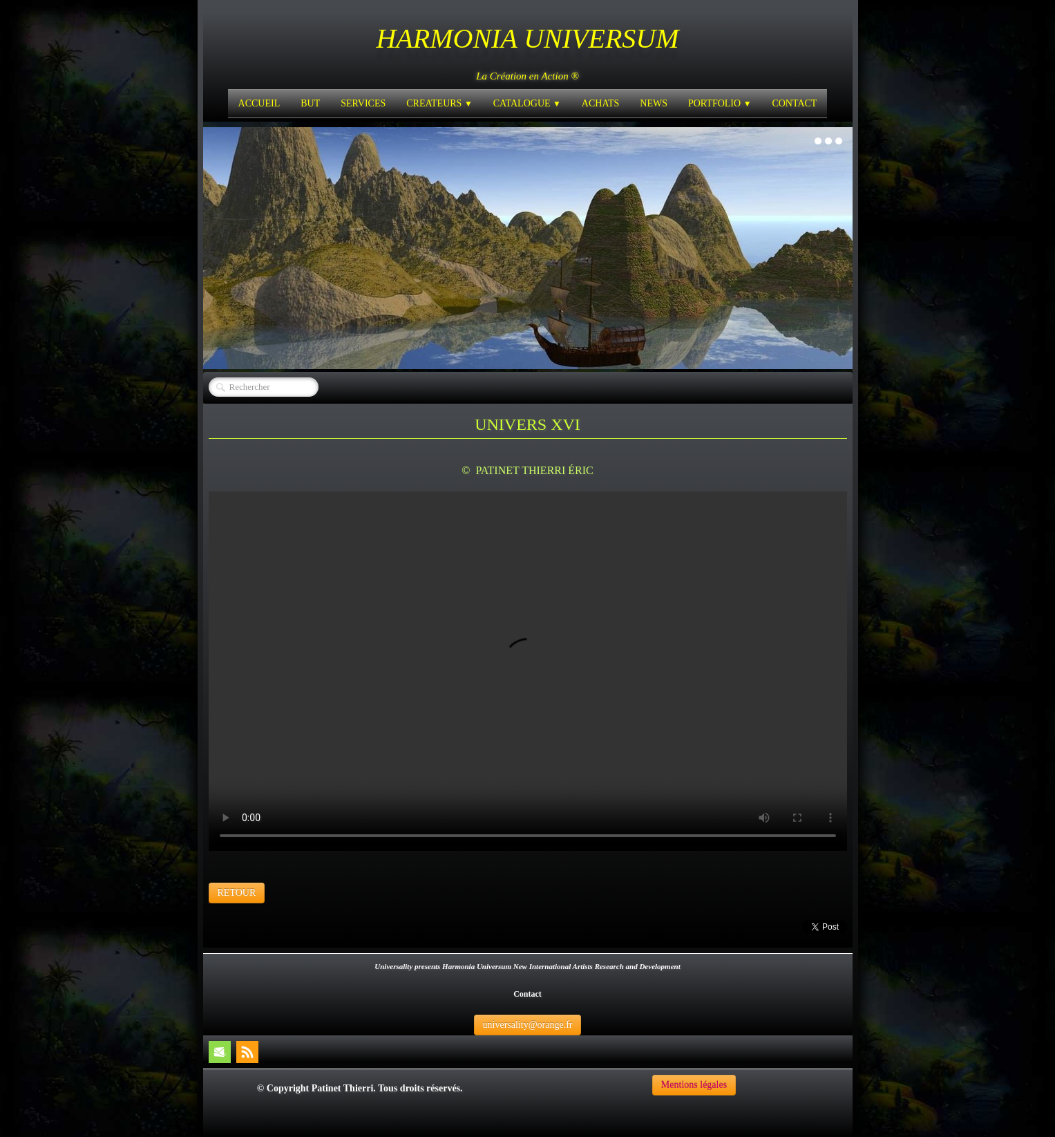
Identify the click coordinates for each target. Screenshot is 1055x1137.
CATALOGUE (527, 103)
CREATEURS (439, 103)
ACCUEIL (259, 103)
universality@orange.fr (528, 1024)
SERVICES (363, 103)
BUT (310, 103)
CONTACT (794, 103)
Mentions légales (694, 1085)
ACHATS (600, 103)
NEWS (653, 103)
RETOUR (237, 892)
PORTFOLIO (719, 103)
